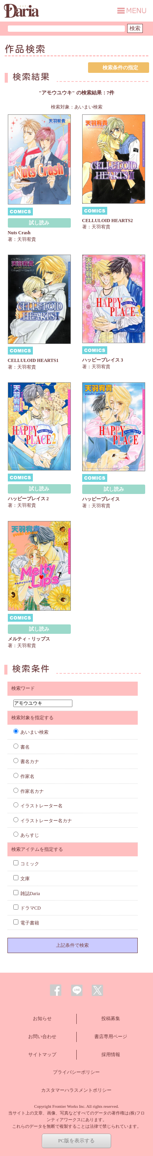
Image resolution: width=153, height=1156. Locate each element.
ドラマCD (27, 908)
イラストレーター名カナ (42, 820)
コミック (26, 864)
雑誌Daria (26, 893)
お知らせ (42, 1018)
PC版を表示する (76, 1140)
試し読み (39, 223)
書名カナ (26, 761)
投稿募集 (110, 1018)
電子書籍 (26, 923)
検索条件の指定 (120, 68)
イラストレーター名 (38, 806)
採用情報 (110, 1054)
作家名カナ (28, 791)
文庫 (21, 878)
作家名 (23, 776)
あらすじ (26, 835)
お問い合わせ (42, 1036)
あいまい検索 (31, 732)
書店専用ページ (110, 1036)
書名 (21, 747)
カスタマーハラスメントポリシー (76, 1090)
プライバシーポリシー (76, 1072)
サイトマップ (42, 1054)
